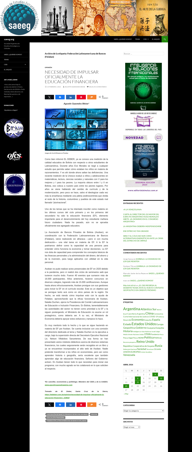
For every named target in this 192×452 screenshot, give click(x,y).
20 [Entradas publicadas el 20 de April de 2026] (126, 386)
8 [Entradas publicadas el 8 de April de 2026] (137, 378)
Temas (137, 39)
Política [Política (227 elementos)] (149, 337)
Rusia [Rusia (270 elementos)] (158, 345)
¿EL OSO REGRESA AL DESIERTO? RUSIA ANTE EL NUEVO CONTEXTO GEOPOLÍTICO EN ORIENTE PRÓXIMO (143, 287)
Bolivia (94, 414)
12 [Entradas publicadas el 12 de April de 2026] (161, 378)
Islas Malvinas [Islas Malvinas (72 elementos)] (146, 331)
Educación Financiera (55, 417)
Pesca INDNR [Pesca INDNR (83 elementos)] (138, 338)
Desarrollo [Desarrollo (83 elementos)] (127, 320)
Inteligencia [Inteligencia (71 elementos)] (137, 331)
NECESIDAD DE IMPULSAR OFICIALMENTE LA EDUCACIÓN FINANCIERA (72, 76)
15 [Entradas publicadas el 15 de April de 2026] (138, 382)
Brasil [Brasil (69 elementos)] (125, 314)
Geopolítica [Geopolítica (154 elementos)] (129, 327)
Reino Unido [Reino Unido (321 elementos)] (145, 341)
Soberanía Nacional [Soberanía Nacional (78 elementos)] (130, 349)
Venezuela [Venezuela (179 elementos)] (129, 354)
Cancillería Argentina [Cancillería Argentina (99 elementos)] (136, 314)
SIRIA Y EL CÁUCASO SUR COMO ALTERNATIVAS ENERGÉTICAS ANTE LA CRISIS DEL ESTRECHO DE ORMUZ (143, 238)
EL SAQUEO (156, 39)
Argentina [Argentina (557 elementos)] (131, 308)
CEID (145, 39)
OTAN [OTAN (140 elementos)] (147, 334)
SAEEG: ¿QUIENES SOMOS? (123, 39)
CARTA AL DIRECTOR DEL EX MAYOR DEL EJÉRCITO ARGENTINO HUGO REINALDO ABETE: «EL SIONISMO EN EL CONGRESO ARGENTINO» (141, 218)
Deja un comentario (98, 87)
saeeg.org (9, 39)
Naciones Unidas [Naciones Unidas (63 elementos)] (138, 334)
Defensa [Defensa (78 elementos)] (161, 317)
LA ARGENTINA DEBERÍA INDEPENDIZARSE (142, 226)
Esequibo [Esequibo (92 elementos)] (148, 320)
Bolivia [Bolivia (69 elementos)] (159, 309)
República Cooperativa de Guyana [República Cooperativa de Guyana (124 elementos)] (138, 346)
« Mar (126, 394)
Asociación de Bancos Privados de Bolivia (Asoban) (67, 414)
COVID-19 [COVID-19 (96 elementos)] (153, 316)
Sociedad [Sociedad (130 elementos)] (141, 349)
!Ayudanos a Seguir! (11, 110)
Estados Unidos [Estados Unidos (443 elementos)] (144, 324)
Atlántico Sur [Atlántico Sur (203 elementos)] (149, 309)
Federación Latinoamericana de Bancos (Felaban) (66, 421)
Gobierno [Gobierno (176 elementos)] (141, 327)
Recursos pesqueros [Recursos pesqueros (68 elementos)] (129, 342)
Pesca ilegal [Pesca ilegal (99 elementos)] (128, 338)
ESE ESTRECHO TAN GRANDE (136, 231)
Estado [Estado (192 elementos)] (127, 324)
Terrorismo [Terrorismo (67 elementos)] (150, 349)
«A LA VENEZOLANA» (132, 209)
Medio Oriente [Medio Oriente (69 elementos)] (128, 334)
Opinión (48, 67)
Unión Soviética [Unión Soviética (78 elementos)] (146, 352)
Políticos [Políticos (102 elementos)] (158, 338)
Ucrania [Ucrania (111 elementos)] (157, 349)
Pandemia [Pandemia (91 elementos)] (155, 334)
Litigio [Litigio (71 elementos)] (158, 331)
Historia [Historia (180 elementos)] (128, 331)
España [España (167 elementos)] (156, 319)
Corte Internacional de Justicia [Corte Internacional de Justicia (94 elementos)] (136, 316)
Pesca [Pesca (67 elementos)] (161, 334)
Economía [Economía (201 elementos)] (138, 319)
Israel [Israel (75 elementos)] (153, 331)
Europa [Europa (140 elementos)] (159, 324)
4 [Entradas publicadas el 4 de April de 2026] (155, 374)
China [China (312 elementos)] (149, 313)
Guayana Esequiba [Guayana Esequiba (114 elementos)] (155, 328)
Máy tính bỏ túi (129, 285)
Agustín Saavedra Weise (75, 87)
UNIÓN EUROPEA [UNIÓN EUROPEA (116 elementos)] (132, 352)
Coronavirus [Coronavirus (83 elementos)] (158, 314)
